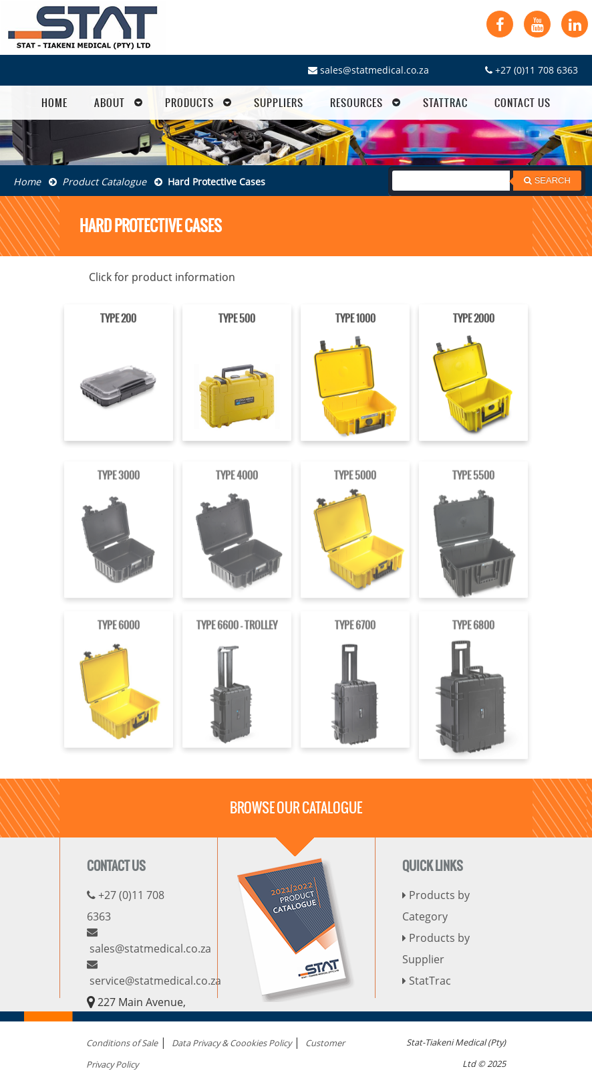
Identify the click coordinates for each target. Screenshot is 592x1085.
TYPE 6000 (119, 634)
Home (27, 181)
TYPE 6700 (355, 634)
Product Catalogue (97, 181)
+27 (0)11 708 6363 (531, 70)
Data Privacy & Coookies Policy (231, 1043)
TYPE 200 (118, 319)
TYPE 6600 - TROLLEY (236, 634)
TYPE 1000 (355, 319)
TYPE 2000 (473, 319)
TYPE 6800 (473, 634)
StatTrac (426, 980)
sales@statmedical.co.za (368, 70)
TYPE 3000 (119, 484)
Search (547, 180)
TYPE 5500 (473, 484)
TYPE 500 (236, 320)
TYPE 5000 (355, 484)
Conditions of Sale (122, 1043)
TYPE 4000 (237, 484)
